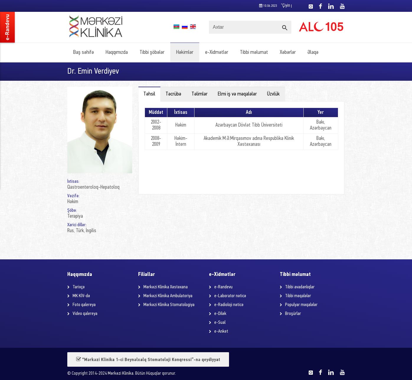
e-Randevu (223, 287)
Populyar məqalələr (301, 305)
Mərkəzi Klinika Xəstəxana (165, 287)
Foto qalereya (84, 305)
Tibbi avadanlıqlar (300, 287)
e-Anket (221, 331)
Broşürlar (293, 313)
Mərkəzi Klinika (120, 373)
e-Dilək (220, 313)
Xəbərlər (288, 52)
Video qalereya (85, 313)
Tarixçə (79, 287)
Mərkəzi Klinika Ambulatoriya (167, 296)
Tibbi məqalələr (298, 296)
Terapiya (75, 216)
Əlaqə (313, 52)
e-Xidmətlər (216, 52)
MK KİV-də (81, 296)
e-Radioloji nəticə (228, 305)
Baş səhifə (83, 52)
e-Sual (219, 322)
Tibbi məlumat (254, 52)
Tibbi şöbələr (152, 52)
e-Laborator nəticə (230, 296)
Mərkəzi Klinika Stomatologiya (168, 305)
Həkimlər (184, 52)
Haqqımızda (117, 52)
